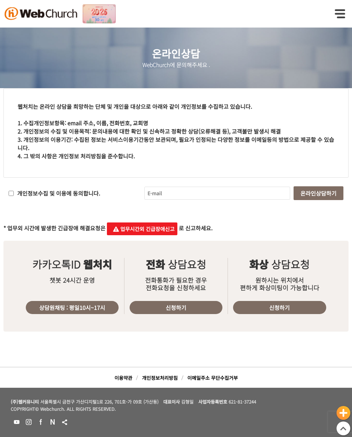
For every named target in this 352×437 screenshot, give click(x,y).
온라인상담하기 (318, 193)
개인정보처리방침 (160, 377)
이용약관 (123, 377)
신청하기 (176, 307)
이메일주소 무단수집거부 (212, 377)
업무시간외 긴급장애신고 (142, 228)
